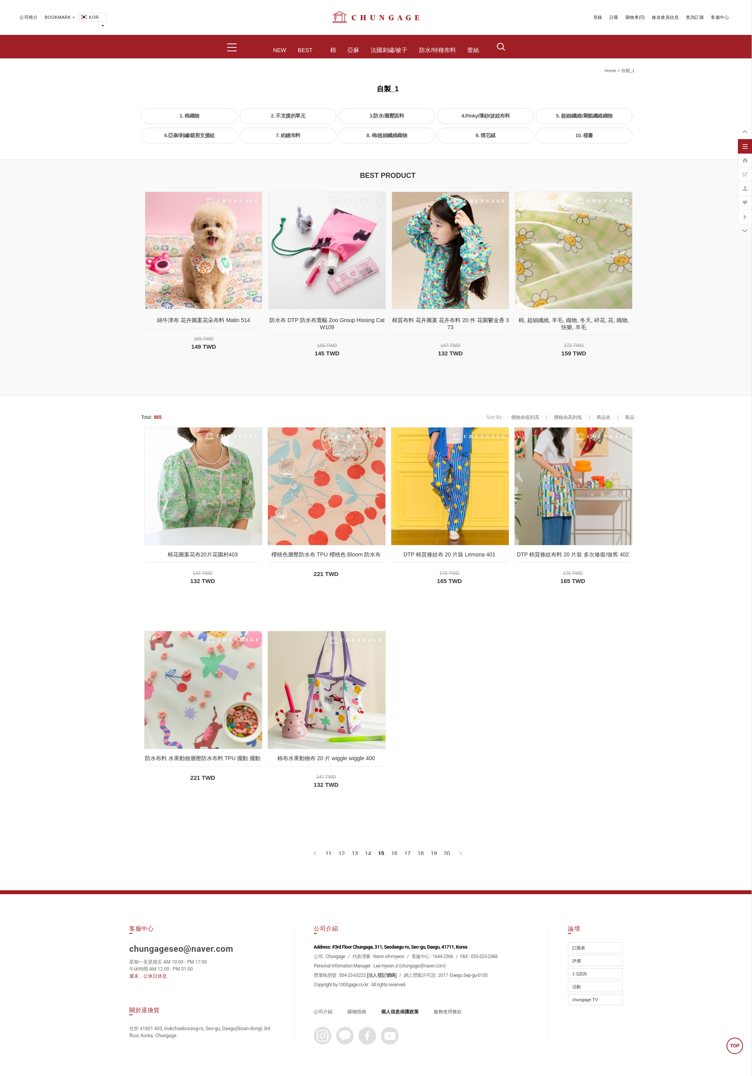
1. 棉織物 (189, 116)
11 (328, 853)
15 (381, 853)
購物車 (632, 17)
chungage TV (585, 999)
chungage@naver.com (422, 966)
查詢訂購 (695, 17)
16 (394, 853)
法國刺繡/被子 (389, 50)
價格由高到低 (568, 417)
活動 (576, 986)
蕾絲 (473, 50)
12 (342, 853)
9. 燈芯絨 (485, 135)
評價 (576, 960)
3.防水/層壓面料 (387, 116)
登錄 (597, 17)
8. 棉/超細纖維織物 (387, 135)
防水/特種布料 (437, 50)
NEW (279, 50)
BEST (305, 50)
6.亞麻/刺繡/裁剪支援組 (189, 135)
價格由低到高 (525, 417)
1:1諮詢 (579, 973)
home (610, 70)
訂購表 (578, 948)
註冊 (613, 17)
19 (434, 853)
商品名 (604, 417)
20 (447, 853)
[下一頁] (460, 853)
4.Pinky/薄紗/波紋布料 (485, 116)
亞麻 (353, 50)
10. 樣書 (584, 135)
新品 (629, 417)
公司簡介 (29, 17)
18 (421, 853)
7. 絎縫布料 (288, 135)
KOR (89, 17)
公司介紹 (323, 1011)
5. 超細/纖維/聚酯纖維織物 (584, 116)
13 (355, 853)
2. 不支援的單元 (288, 116)
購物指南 (356, 1011)
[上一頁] (315, 853)
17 (408, 853)
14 (368, 853)
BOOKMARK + (60, 17)
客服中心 (720, 17)
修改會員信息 (665, 17)
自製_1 (627, 70)
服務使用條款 (448, 1011)
